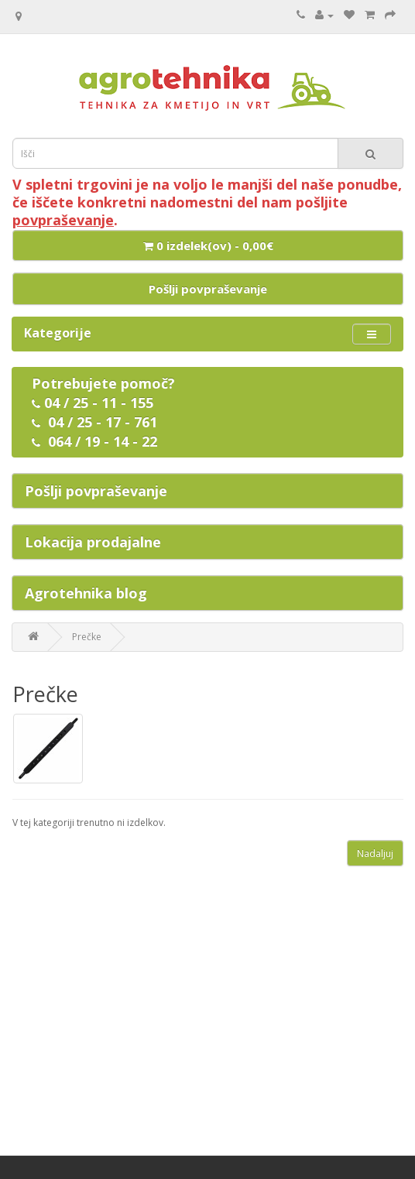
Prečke (86, 636)
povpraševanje (63, 220)
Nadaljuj (375, 853)
